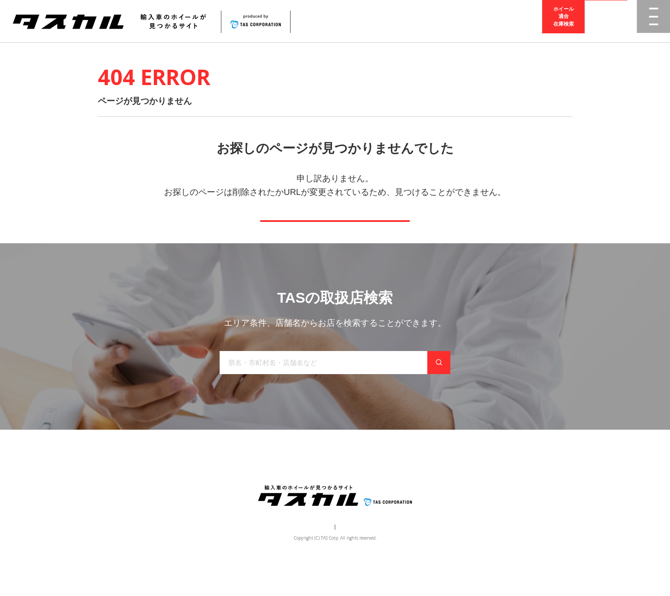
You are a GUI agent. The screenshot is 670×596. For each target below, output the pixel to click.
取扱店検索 (606, 21)
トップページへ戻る (335, 233)
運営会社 (309, 560)
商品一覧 (223, 483)
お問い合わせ (399, 483)
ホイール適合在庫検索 (563, 21)
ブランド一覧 (265, 483)
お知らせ (357, 483)
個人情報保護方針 (350, 560)
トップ (189, 483)
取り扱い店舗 (314, 483)
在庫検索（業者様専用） (460, 483)
